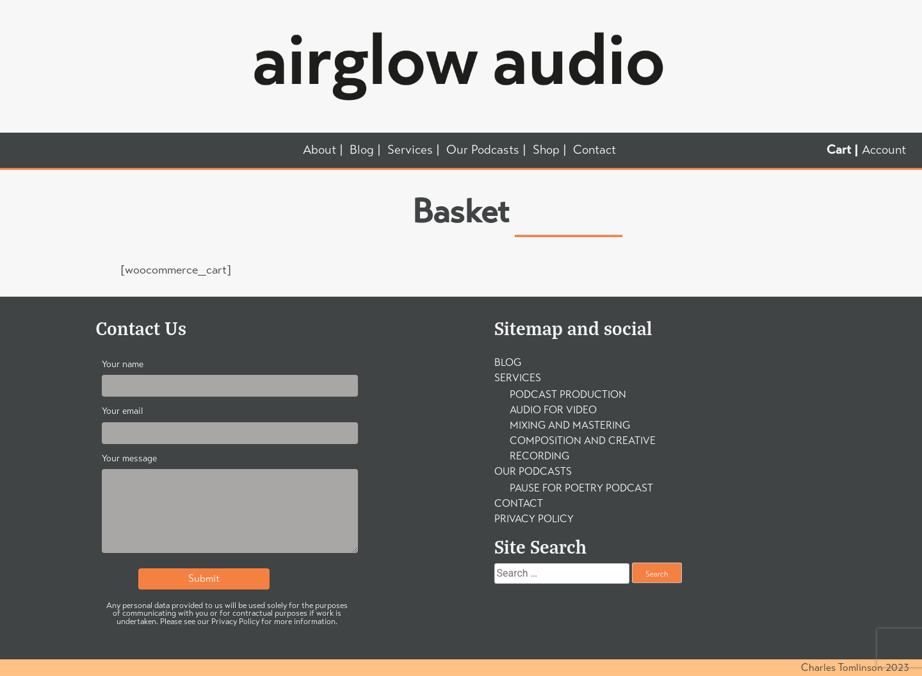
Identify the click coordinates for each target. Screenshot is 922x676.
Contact (594, 150)
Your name (230, 375)
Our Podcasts (482, 150)
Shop (546, 150)
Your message (230, 506)
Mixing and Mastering (570, 425)
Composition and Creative (583, 440)
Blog (362, 150)
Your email (230, 422)
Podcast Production (568, 394)
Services (410, 150)
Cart (839, 150)
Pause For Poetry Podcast (581, 488)
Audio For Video (553, 410)
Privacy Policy (534, 519)
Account (884, 150)
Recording (539, 456)
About (319, 150)
